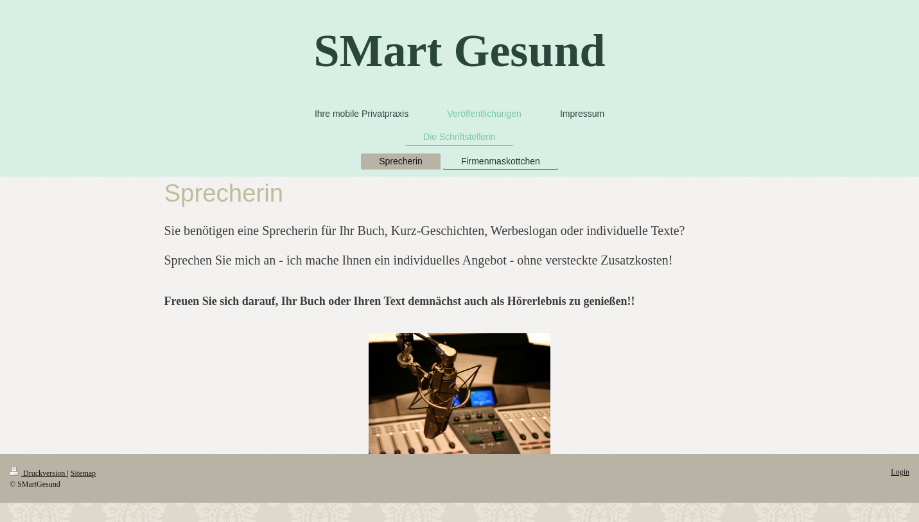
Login (900, 471)
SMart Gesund (459, 50)
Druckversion (38, 473)
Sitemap (83, 473)
